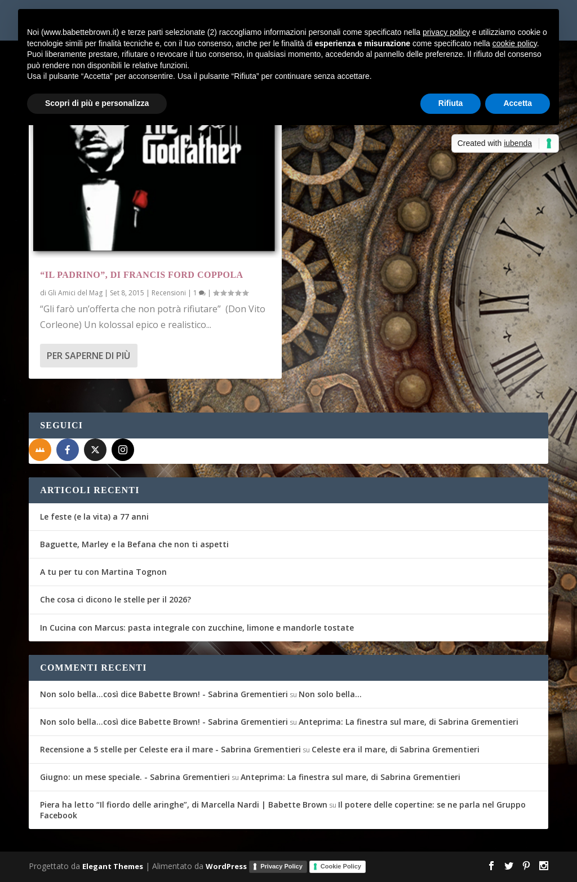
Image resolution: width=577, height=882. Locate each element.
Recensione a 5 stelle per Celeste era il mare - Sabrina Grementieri (170, 749)
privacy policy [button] (446, 32)
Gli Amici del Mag (75, 293)
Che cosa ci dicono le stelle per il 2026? (115, 599)
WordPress (226, 866)
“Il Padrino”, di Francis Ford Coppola (141, 275)
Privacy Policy (281, 866)
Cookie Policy (341, 866)
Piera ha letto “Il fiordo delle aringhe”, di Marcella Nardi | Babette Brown (183, 804)
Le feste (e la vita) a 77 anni (94, 516)
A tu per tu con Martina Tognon (103, 571)
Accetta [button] (517, 103)
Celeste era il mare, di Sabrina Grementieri (396, 749)
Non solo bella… (330, 694)
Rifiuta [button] (450, 103)
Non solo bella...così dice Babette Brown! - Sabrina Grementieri (164, 694)
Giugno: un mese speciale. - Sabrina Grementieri (135, 777)
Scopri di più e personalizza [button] (97, 103)
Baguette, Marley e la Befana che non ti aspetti (134, 544)
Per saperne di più (88, 355)
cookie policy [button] (514, 43)
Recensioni (169, 293)
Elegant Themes (112, 866)
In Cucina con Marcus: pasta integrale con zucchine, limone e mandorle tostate (197, 627)
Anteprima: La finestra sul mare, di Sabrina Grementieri (408, 721)
